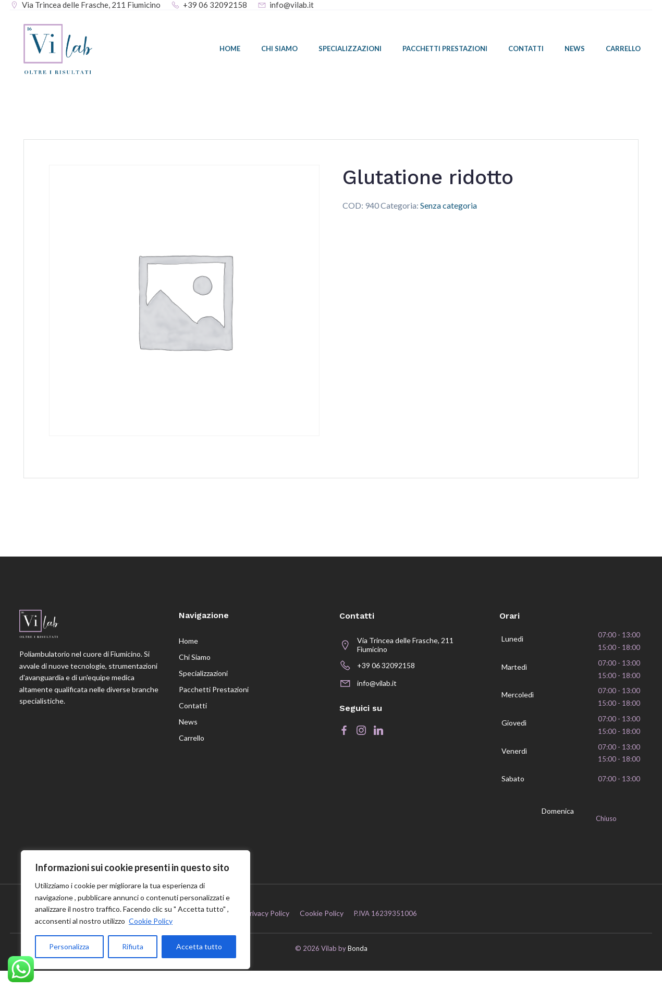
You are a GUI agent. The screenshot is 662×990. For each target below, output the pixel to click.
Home (230, 50)
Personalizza (69, 946)
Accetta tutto (199, 946)
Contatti (527, 50)
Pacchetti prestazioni (445, 50)
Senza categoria (448, 209)
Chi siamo (280, 50)
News (576, 50)
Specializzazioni (351, 50)
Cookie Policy (151, 920)
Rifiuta (132, 946)
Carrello (624, 50)
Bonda (357, 968)
